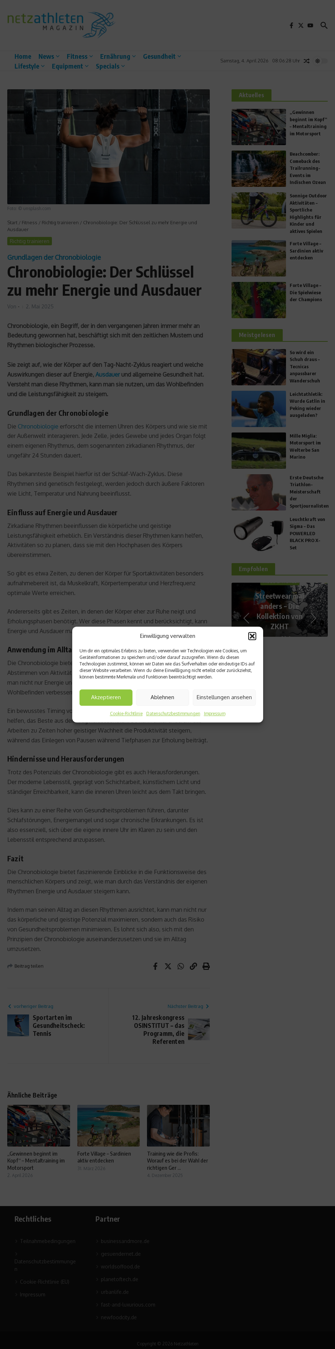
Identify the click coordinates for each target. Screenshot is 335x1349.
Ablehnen (162, 697)
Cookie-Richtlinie (126, 713)
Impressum (214, 713)
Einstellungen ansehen (224, 697)
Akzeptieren (106, 697)
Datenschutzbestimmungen (173, 713)
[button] (252, 636)
